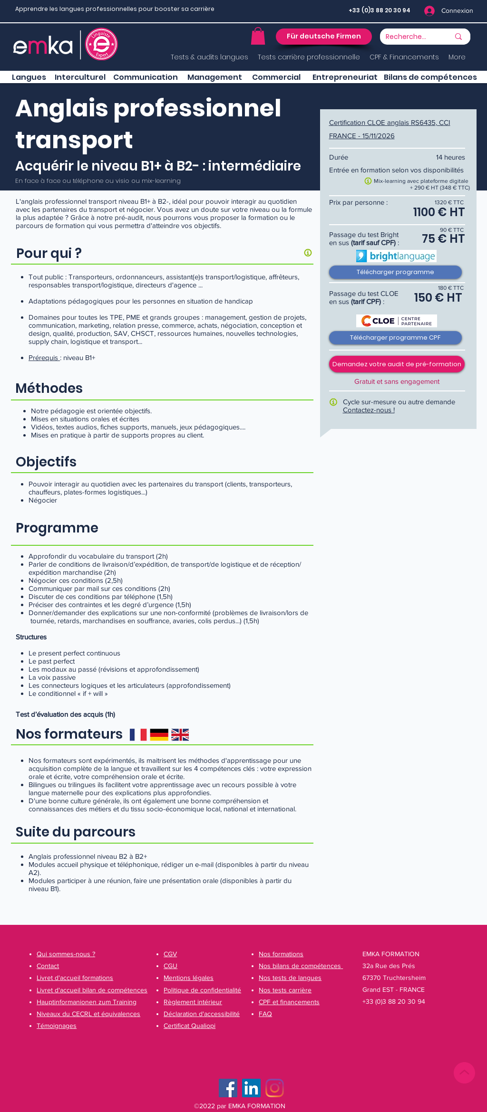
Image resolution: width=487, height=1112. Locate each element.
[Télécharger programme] (395, 272)
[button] (258, 36)
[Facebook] (228, 1088)
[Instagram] (274, 1088)
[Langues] (29, 77)
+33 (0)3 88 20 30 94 (379, 10)
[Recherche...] (406, 37)
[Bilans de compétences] (430, 77)
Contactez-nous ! (369, 410)
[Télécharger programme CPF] (395, 337)
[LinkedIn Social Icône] (251, 1088)
